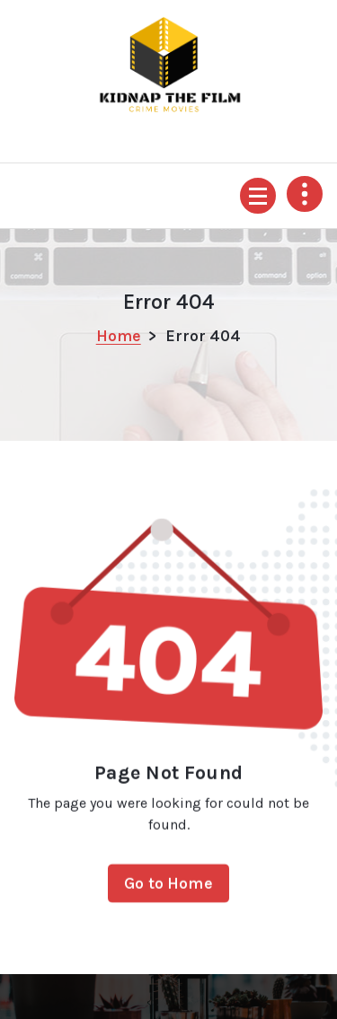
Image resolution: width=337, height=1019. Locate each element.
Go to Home (168, 889)
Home (118, 336)
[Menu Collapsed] (258, 196)
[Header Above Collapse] (305, 194)
